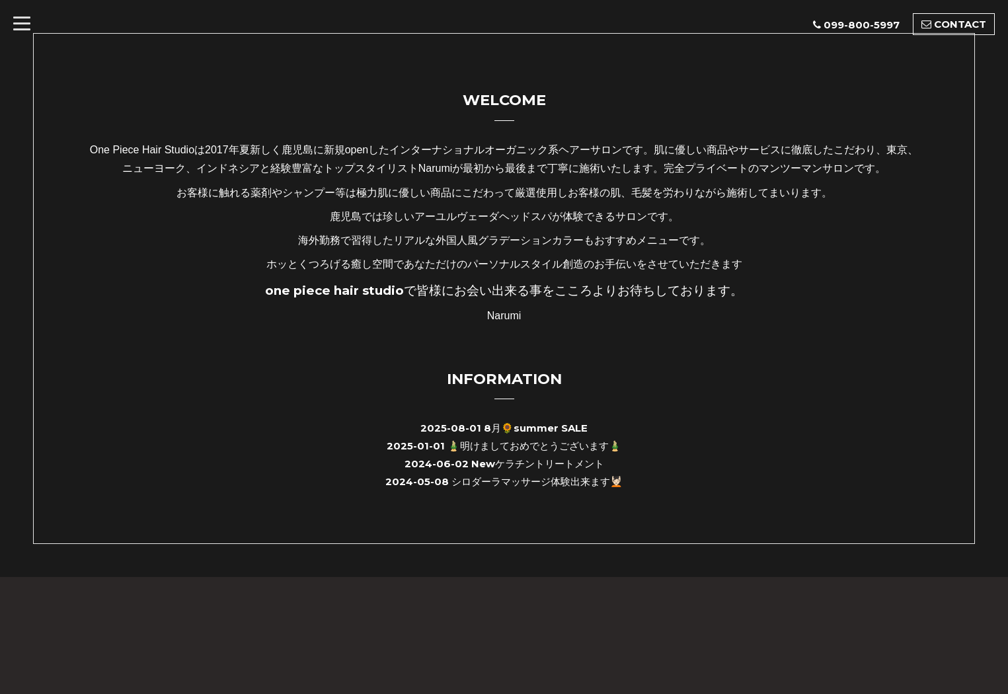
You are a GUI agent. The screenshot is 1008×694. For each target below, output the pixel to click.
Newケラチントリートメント (537, 463)
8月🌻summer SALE (536, 428)
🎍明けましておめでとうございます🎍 (534, 446)
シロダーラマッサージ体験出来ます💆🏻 (537, 481)
